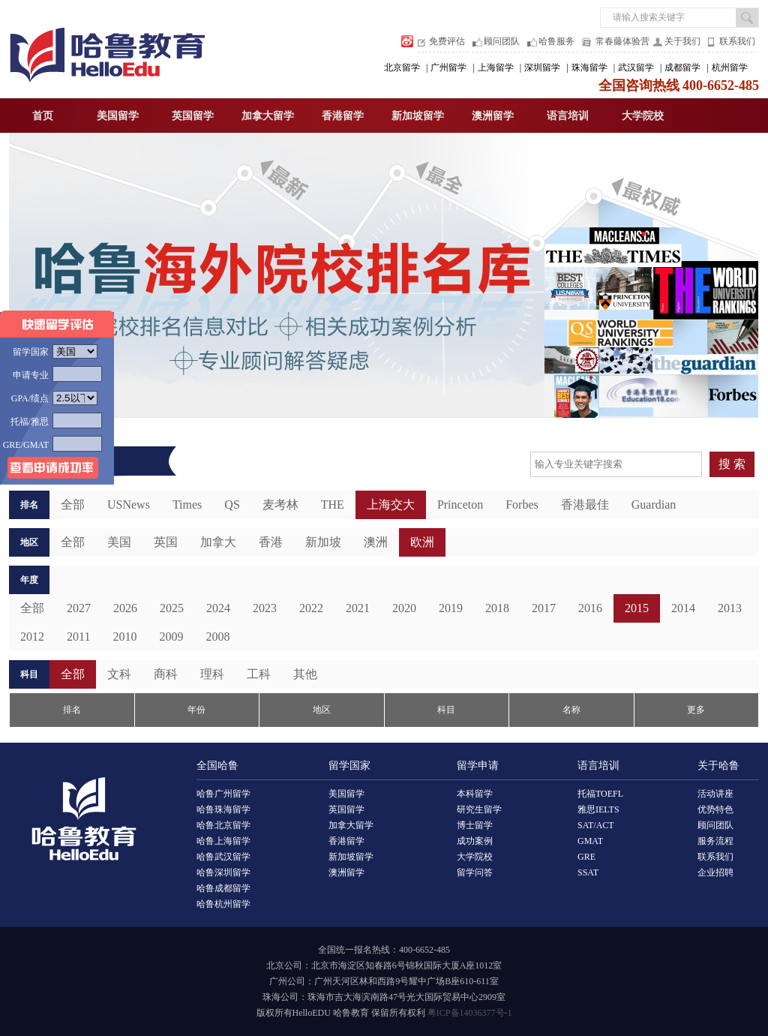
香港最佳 (585, 504)
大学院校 (643, 116)
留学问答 (475, 872)
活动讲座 (716, 793)
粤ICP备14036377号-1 (470, 1012)
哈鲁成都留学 (223, 888)
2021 (358, 608)
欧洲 (422, 542)
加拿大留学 (268, 116)
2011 (78, 636)
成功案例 (475, 841)
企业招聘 (716, 872)
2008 (218, 636)
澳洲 (376, 542)
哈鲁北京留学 (223, 825)
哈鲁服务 (556, 41)
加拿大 (218, 542)
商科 (166, 674)
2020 (404, 608)
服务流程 (716, 841)
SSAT (588, 872)
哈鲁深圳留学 (223, 872)
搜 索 (732, 464)
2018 (497, 608)
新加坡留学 (418, 116)
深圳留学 (542, 67)
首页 (42, 116)
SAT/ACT (596, 825)
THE (332, 504)
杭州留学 (730, 67)
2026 (125, 608)
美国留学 (118, 116)
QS (231, 504)
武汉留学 (636, 67)
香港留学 (343, 116)
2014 (683, 608)
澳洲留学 (493, 116)
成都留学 (682, 67)
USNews (128, 504)
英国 (166, 542)
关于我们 (682, 41)
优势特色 (716, 809)
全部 (32, 608)
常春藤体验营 (623, 41)
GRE (587, 856)
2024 (218, 608)
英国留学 (193, 116)
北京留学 (402, 67)
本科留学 (475, 793)
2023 (265, 608)
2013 (730, 608)
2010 (124, 636)
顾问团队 (502, 41)
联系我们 (737, 41)
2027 (79, 608)
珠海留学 (590, 67)
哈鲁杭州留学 (223, 904)
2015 (637, 608)
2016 (590, 608)
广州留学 (448, 67)
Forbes (522, 504)
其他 (305, 674)
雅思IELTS (599, 809)
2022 (311, 608)
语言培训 (568, 116)
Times (187, 504)
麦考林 (280, 504)
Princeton (460, 504)
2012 (32, 636)
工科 (259, 674)
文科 (119, 674)
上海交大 (391, 504)
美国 (119, 542)
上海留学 (496, 67)
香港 (271, 542)
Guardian (654, 504)
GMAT (590, 841)
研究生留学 (479, 809)
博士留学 (475, 825)
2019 (451, 608)
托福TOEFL (600, 793)
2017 (544, 608)
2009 (171, 636)
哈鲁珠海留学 (223, 809)
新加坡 (323, 542)
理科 (212, 674)
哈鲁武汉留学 (223, 856)
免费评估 (447, 41)
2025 (172, 608)
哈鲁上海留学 (223, 841)
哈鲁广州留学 (223, 793)
